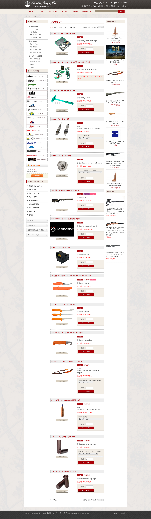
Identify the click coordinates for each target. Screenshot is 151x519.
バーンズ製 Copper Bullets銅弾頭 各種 (65, 400)
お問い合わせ (31, 225)
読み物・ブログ (87, 11)
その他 (32, 67)
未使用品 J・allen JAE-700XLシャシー (65, 190)
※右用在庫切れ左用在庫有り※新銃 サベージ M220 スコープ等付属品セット (115, 211)
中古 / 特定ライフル (35, 37)
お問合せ (107, 6)
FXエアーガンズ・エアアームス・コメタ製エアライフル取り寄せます (115, 233)
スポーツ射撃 (32, 197)
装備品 (32, 64)
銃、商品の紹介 (33, 200)
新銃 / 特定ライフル (35, 52)
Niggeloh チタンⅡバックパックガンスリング (67, 361)
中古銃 (31, 11)
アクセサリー (53, 11)
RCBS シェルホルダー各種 (61, 156)
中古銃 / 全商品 (33, 26)
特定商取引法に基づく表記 (35, 230)
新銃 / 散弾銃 (33, 47)
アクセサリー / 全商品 (35, 56)
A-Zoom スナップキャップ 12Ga (63, 471)
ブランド (64, 11)
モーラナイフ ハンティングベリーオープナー (67, 333)
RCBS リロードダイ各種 (60, 119)
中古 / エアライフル (35, 35)
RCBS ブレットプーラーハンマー (63, 90)
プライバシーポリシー (34, 235)
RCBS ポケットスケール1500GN (63, 33)
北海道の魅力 (32, 211)
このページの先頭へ (120, 513)
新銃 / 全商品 (33, 41)
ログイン (94, 6)
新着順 (90, 27)
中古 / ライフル (34, 29)
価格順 (84, 27)
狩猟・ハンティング (34, 193)
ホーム (27, 16)
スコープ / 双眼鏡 (35, 59)
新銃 (42, 11)
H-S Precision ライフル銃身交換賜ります (65, 219)
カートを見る (121, 6)
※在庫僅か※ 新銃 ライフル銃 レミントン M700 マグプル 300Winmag (115, 254)
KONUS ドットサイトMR (60, 247)
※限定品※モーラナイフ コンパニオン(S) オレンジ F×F (71, 276)
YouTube (95, 2)
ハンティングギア (35, 61)
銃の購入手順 (86, 6)
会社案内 (113, 6)
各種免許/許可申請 (34, 204)
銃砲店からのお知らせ (35, 186)
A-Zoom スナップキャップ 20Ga (63, 437)
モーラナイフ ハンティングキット (63, 304)
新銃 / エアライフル (35, 49)
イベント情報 (32, 189)
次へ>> (74, 27)
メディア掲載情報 (34, 207)
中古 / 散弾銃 (33, 32)
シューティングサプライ (41, 4)
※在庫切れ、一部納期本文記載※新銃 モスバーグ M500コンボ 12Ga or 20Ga (115, 163)
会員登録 (100, 6)
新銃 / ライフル (34, 44)
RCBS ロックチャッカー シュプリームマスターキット (70, 62)
